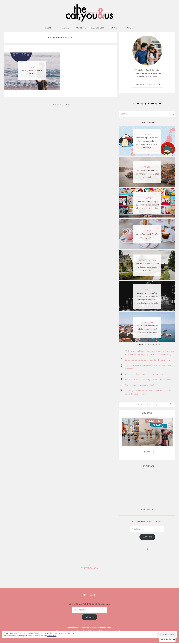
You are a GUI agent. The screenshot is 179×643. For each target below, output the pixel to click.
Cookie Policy (52, 636)
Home (48, 28)
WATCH (147, 452)
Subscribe (147, 537)
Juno (114, 28)
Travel (64, 28)
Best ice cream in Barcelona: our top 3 (139, 385)
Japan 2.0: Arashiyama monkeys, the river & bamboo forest (148, 380)
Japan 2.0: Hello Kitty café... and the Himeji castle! (144, 374)
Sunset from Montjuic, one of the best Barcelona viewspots (147, 360)
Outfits (81, 28)
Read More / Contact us (147, 85)
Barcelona (97, 28)
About (131, 28)
